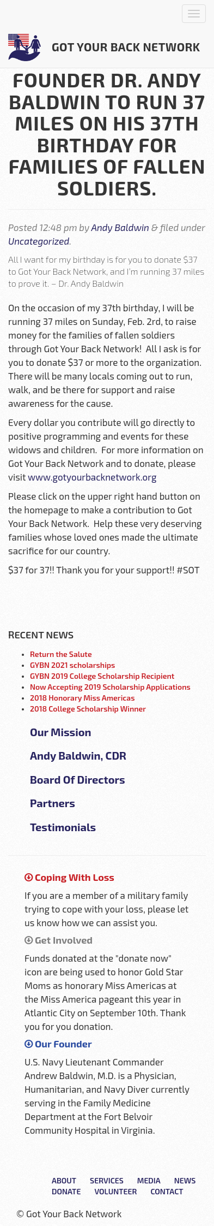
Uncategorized (38, 240)
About (64, 1180)
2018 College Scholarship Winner (88, 708)
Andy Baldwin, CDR (78, 755)
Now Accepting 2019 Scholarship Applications (110, 686)
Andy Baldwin (120, 227)
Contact (166, 1191)
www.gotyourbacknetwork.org (92, 476)
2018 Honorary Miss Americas (82, 697)
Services (107, 1180)
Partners (52, 802)
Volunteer (115, 1191)
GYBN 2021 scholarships (72, 665)
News (185, 1180)
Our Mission (60, 731)
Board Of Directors (77, 779)
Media (149, 1180)
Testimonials (63, 826)
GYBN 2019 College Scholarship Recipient (102, 675)
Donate (66, 1191)
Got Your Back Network (104, 47)
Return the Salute (61, 654)
